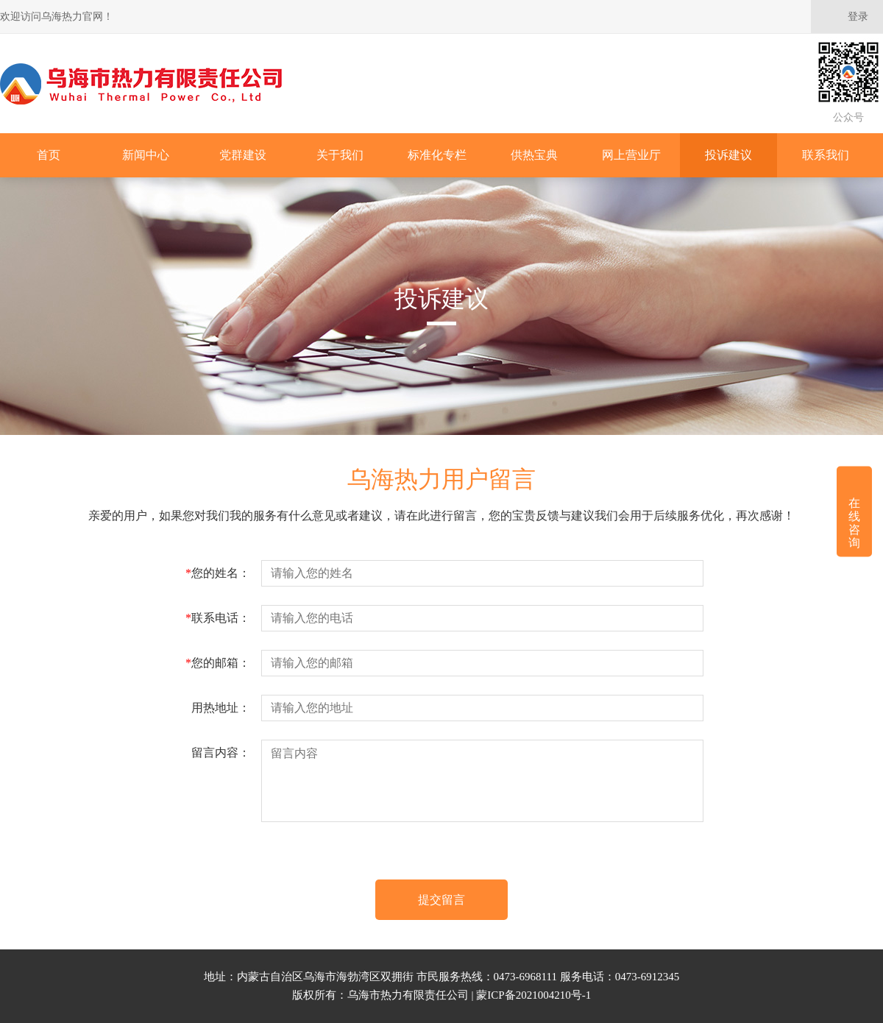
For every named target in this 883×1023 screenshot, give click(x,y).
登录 (858, 16)
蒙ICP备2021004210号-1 (533, 995)
